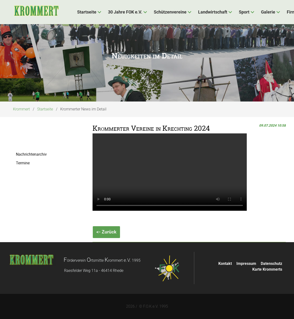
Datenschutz (271, 263)
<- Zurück (106, 232)
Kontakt (225, 263)
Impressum (246, 263)
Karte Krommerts (267, 269)
